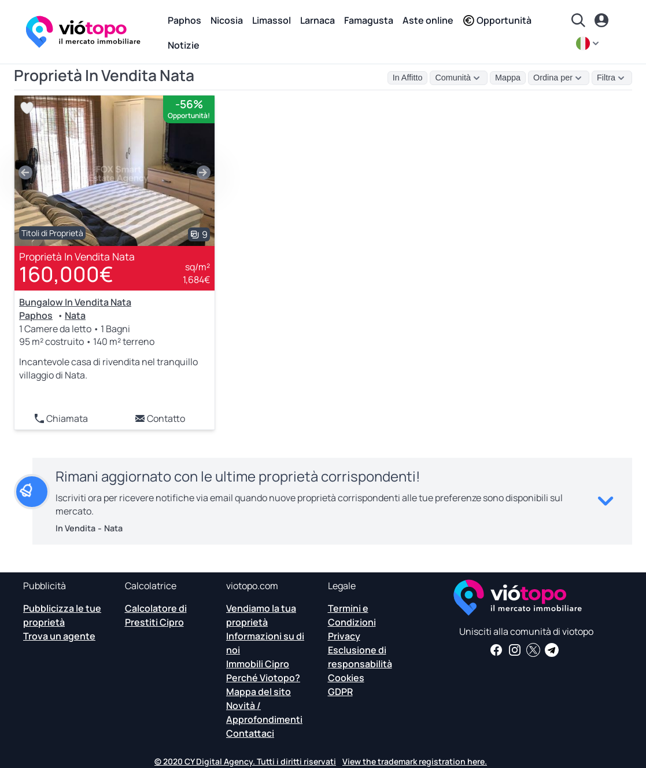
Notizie (184, 45)
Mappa (508, 77)
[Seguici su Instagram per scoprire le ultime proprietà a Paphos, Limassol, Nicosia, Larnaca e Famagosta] (515, 650)
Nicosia (227, 20)
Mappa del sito (258, 691)
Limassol (271, 20)
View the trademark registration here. (414, 761)
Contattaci (250, 733)
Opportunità (497, 20)
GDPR (340, 691)
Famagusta (368, 20)
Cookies (346, 677)
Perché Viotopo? (263, 677)
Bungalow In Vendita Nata (75, 302)
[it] (588, 43)
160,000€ (66, 274)
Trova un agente (59, 636)
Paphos (184, 20)
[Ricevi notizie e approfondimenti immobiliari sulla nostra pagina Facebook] (496, 650)
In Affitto (408, 77)
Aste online (428, 20)
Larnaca (317, 20)
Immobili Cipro (257, 663)
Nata (75, 315)
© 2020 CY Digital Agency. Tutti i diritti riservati (245, 761)
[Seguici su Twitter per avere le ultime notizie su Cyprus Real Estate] (533, 650)
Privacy (344, 636)
